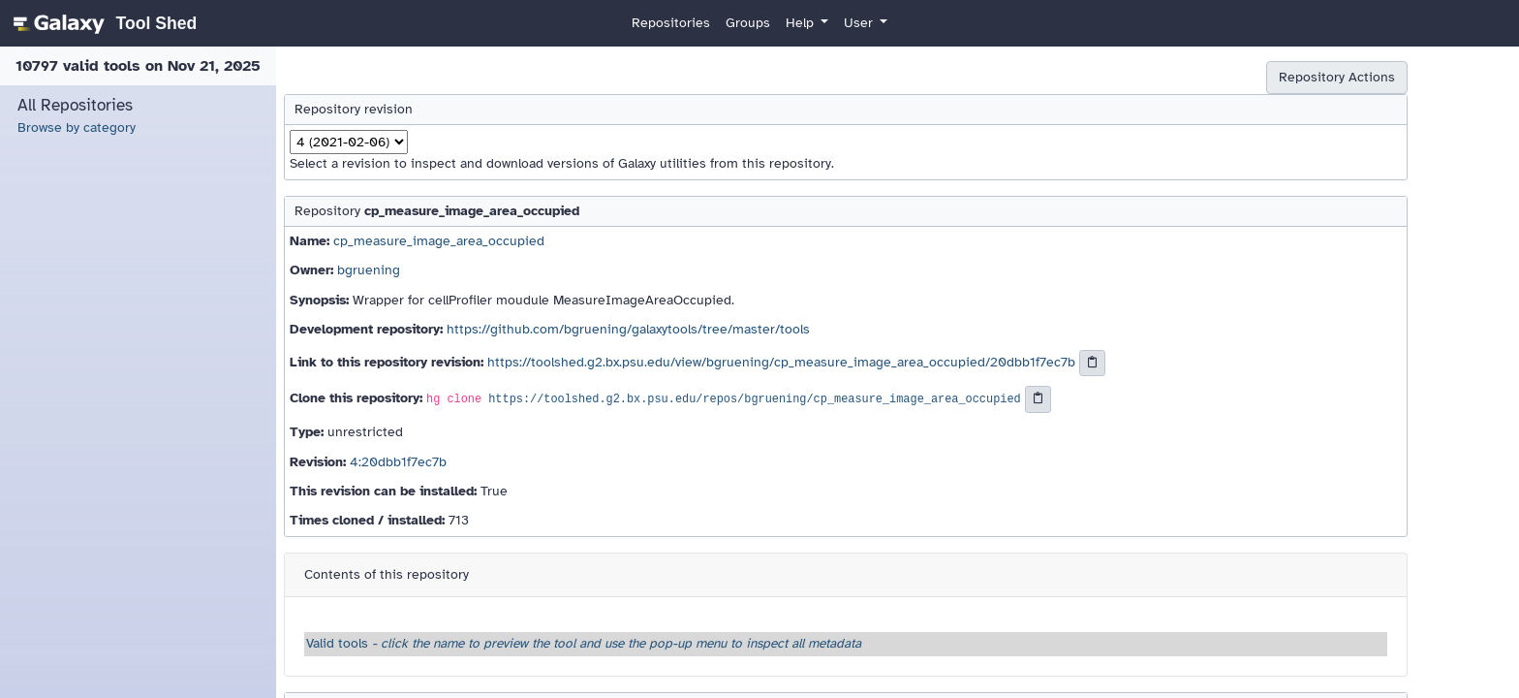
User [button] (860, 23)
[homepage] (102, 23)
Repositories (671, 23)
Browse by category (76, 127)
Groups (748, 23)
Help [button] (802, 23)
